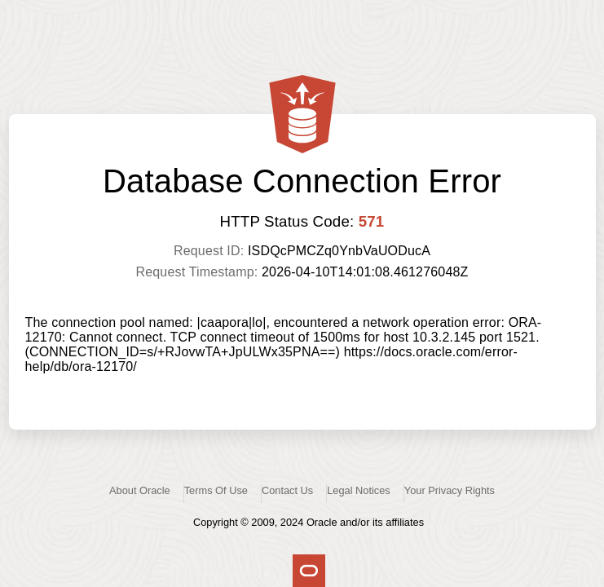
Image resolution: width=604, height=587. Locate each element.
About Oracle (139, 490)
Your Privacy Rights (449, 490)
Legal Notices (358, 490)
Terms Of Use (216, 490)
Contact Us (287, 490)
